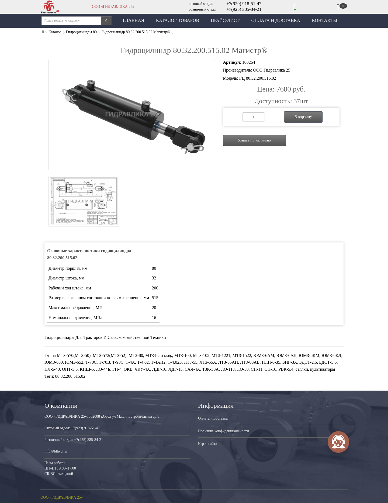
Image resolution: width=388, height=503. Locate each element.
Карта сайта (207, 444)
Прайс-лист (225, 20)
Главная (133, 20)
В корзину (303, 116)
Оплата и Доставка (275, 20)
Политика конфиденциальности (223, 431)
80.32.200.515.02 (70, 376)
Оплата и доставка (213, 418)
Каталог (54, 32)
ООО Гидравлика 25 (271, 70)
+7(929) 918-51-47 (243, 3)
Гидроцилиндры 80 (81, 32)
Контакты (324, 20)
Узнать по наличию (254, 140)
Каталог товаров (177, 20)
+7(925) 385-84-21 (243, 9)
